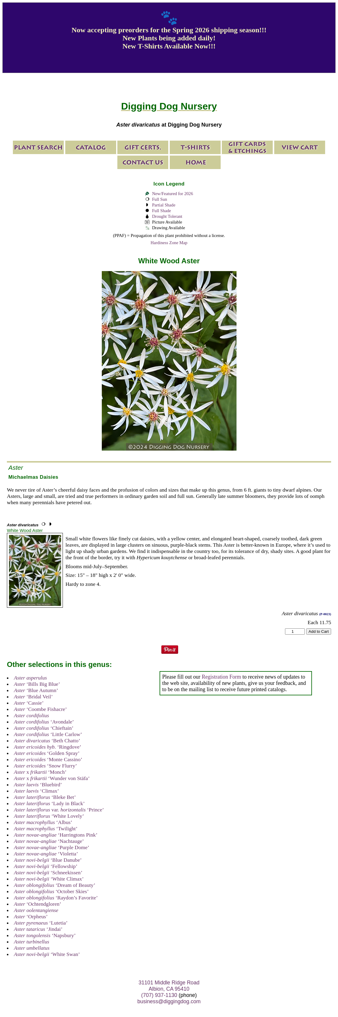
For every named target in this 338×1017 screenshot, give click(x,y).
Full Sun (159, 199)
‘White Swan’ (47, 954)
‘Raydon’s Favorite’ (56, 898)
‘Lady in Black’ (49, 803)
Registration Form (221, 677)
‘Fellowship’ (46, 866)
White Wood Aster (25, 530)
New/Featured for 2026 (172, 193)
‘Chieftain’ (44, 728)
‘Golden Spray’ (47, 753)
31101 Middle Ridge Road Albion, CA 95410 (169, 986)
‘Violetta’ (46, 854)
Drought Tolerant (167, 216)
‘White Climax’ (49, 879)
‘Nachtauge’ (49, 841)
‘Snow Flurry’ (45, 766)
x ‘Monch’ (40, 772)
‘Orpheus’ (31, 916)
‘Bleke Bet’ (45, 797)
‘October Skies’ (51, 891)
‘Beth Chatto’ (47, 741)
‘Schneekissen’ (48, 872)
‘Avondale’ (44, 722)
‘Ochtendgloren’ (37, 904)
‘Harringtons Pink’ (56, 835)
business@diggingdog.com (169, 1001)
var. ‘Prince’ (59, 810)
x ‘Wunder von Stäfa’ (52, 778)
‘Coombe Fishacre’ (40, 709)
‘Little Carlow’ (48, 734)
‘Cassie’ (29, 703)
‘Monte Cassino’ (48, 759)
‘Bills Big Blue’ (37, 684)
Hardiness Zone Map (169, 242)
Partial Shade (163, 205)
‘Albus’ (43, 822)
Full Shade (161, 210)
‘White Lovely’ (49, 816)
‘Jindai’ (38, 929)
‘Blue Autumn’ (36, 690)
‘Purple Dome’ (52, 847)
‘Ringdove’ (47, 747)
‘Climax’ (36, 791)
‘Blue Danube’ (48, 860)
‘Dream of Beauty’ (55, 885)
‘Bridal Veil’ (33, 697)
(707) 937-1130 (159, 995)
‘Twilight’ (46, 828)
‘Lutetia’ (41, 923)
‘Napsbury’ (45, 935)
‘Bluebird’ (38, 785)
